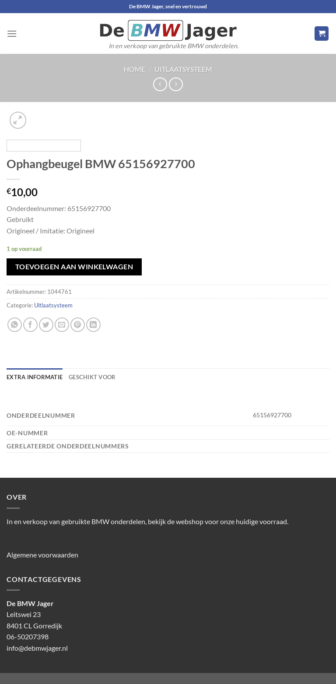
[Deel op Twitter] (46, 324)
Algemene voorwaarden (42, 554)
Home (134, 69)
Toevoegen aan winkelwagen (74, 267)
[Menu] (12, 33)
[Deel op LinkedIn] (93, 324)
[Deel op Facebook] (30, 324)
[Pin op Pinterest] (77, 324)
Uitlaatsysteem (183, 69)
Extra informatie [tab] (35, 377)
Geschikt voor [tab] (92, 377)
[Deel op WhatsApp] (14, 324)
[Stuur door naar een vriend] (62, 324)
